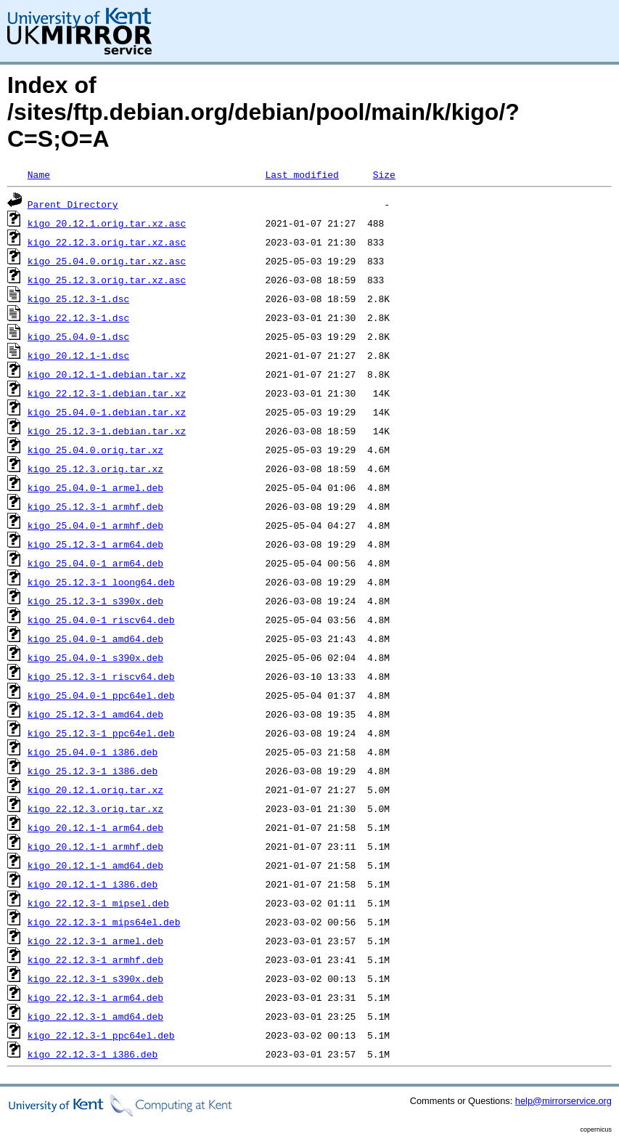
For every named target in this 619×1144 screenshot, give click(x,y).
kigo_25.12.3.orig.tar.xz (95, 468)
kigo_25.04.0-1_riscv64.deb (101, 619)
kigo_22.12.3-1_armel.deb (95, 940)
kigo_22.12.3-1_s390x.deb (95, 978)
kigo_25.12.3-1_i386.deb (92, 770)
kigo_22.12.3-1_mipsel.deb (98, 902)
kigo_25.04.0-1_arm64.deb (95, 562)
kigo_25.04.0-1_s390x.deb (95, 657)
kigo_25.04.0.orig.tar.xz (95, 449)
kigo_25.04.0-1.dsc (78, 336)
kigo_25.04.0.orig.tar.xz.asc (107, 260)
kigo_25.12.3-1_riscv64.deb (101, 676)
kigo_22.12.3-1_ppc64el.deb (101, 1035)
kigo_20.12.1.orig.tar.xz (95, 789)
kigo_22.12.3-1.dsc (78, 317)
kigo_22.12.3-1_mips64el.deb (104, 921)
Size (384, 174)
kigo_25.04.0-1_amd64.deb (95, 638)
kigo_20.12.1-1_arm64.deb (95, 827)
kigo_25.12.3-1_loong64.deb (101, 581)
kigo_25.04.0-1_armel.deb (95, 487)
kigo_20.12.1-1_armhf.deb (95, 846)
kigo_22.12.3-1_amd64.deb (95, 1016)
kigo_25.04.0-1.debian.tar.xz (107, 411)
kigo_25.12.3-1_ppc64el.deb (101, 732)
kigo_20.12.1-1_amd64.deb (95, 865)
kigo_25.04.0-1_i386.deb (92, 751)
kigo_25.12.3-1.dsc (78, 298)
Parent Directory (73, 204)
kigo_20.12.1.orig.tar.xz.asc (107, 223)
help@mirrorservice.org (563, 1100)
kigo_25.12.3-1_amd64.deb (95, 714)
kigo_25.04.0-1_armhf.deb (95, 525)
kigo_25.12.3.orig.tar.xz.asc (107, 279)
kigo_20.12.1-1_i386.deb (92, 884)
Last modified (301, 174)
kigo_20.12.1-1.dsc (78, 355)
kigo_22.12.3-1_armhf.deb (95, 959)
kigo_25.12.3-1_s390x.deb (95, 600)
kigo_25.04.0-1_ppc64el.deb (101, 695)
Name (39, 174)
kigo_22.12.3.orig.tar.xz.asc (107, 241)
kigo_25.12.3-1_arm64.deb (95, 544)
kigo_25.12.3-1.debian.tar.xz (107, 430)
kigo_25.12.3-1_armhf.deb (95, 506)
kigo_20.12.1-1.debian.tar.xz (107, 374)
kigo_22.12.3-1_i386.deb (92, 1053)
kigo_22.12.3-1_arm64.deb (95, 997)
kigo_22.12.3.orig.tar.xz (95, 808)
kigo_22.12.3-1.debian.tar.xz (107, 392)
